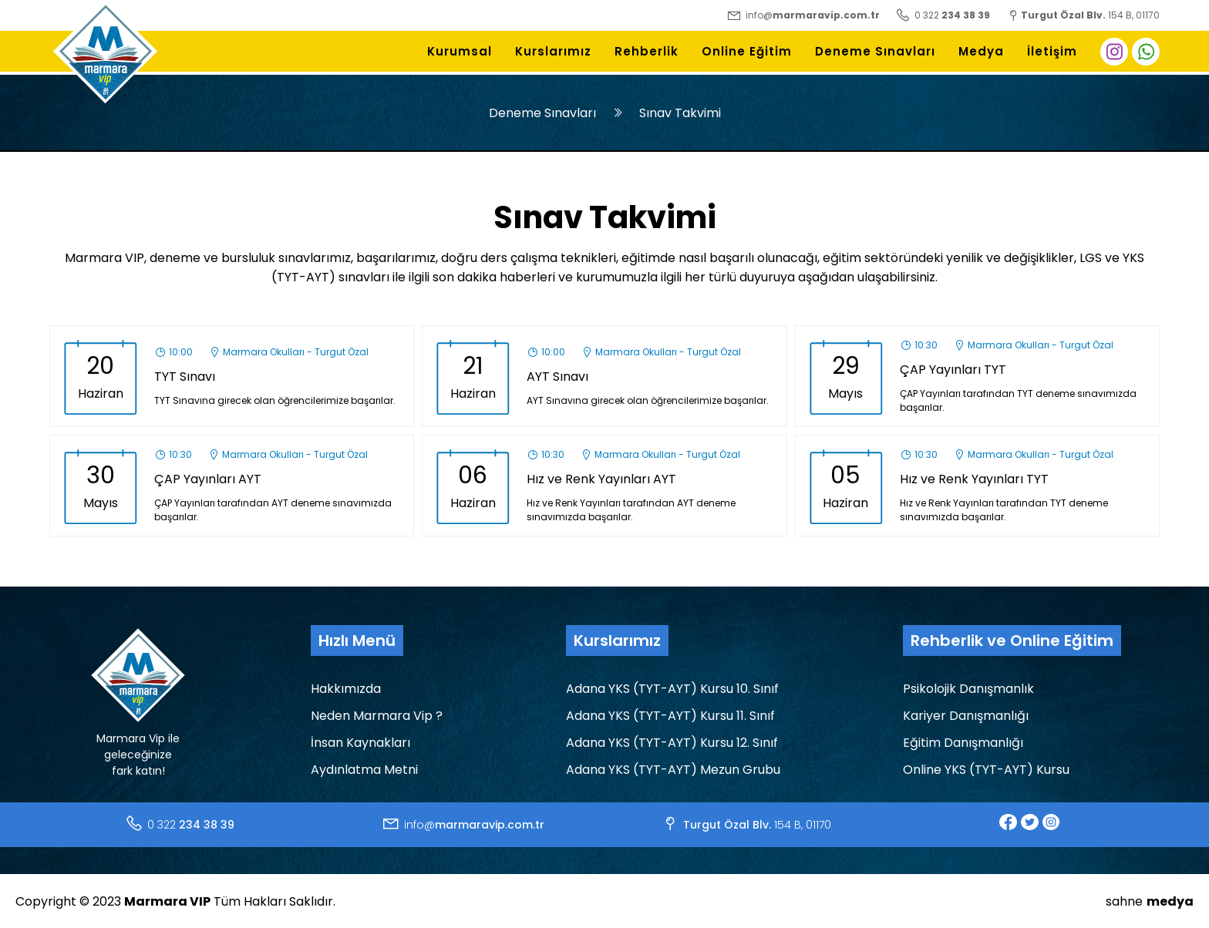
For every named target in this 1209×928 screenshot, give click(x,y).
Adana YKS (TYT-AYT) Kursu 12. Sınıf (672, 742)
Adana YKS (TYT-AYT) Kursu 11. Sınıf (670, 716)
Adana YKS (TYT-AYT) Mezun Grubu (673, 769)
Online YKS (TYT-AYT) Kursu (986, 769)
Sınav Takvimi (680, 113)
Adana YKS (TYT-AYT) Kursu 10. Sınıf (672, 689)
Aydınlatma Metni (364, 769)
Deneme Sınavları (875, 51)
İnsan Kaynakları (360, 742)
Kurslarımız (553, 51)
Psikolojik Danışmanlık (968, 689)
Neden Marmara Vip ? (377, 716)
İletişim (1052, 51)
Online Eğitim (747, 51)
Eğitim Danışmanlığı (963, 742)
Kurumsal (459, 51)
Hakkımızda (346, 689)
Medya (981, 51)
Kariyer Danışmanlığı (966, 716)
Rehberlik (647, 51)
